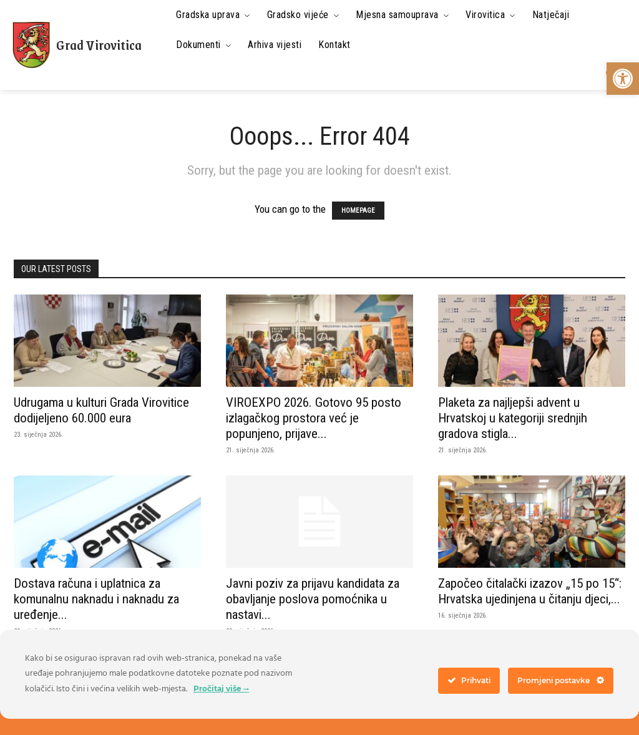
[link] (623, 78)
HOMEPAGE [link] (358, 211)
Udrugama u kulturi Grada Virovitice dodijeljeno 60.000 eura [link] (101, 410)
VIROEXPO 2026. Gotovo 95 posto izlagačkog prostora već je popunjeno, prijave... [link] (313, 418)
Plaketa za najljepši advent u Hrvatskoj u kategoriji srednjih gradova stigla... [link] (512, 418)
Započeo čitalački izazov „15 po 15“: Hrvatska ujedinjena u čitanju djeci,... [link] (530, 591)
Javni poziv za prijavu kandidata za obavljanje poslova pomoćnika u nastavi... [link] (312, 599)
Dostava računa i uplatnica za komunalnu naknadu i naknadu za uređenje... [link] (96, 599)
